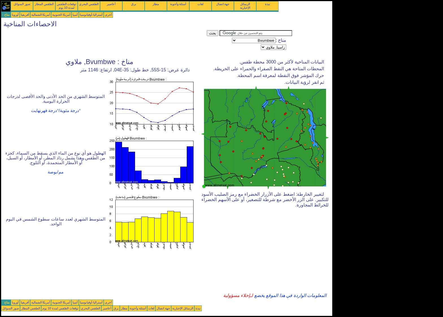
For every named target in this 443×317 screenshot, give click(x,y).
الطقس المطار (44, 4)
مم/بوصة (55, 172)
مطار (156, 4)
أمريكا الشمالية (40, 14)
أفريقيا (25, 14)
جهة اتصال (223, 4)
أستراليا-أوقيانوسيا (91, 14)
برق (133, 4)
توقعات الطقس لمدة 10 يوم (67, 5)
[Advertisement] (104, 43)
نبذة (267, 4)
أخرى (108, 14)
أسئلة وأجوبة (178, 4)
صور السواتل (22, 4)
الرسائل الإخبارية (245, 5)
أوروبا (15, 14)
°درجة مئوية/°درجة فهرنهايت (56, 110)
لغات (200, 4)
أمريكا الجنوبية (61, 14)
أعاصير (111, 4)
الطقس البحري (89, 4)
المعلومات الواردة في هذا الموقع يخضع (289, 295)
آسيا (75, 14)
